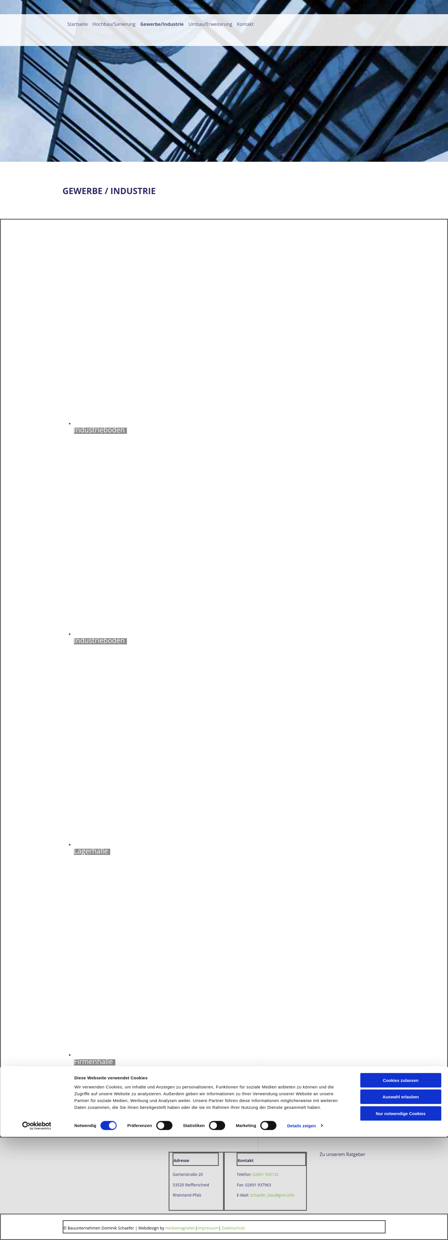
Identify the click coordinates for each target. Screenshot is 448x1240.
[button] (342, 1154)
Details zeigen (301, 1228)
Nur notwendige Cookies (401, 1216)
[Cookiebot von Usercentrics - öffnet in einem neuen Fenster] (36, 1229)
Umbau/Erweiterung (211, 24)
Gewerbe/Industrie (163, 24)
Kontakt (247, 24)
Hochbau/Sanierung (115, 24)
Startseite (78, 24)
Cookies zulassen (401, 1183)
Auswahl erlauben (401, 1200)
